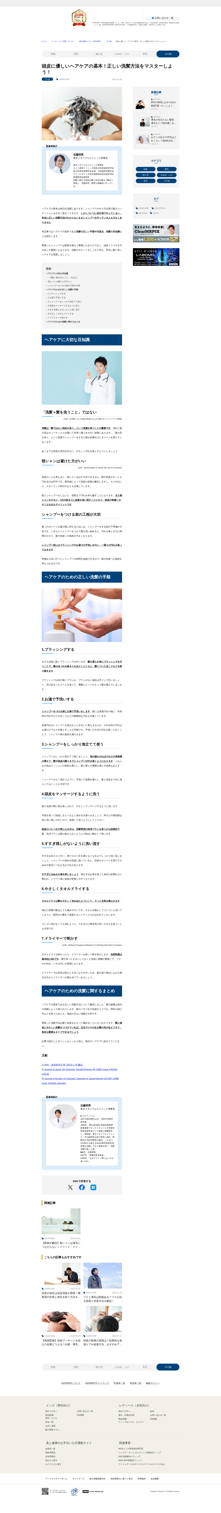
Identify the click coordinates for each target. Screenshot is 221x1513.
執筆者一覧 (135, 1383)
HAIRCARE (64, 79)
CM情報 (80, 1415)
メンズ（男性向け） (59, 1405)
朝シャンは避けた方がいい (60, 281)
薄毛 (76, 54)
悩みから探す (51, 1460)
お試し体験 (138, 32)
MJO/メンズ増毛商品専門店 (130, 1449)
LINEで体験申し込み (104, 17)
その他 (109, 41)
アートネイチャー (50, 3)
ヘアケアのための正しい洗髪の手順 (62, 289)
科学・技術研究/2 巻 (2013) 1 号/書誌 (63, 1065)
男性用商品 (50, 1452)
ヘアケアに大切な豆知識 (57, 273)
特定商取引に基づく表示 (122, 1479)
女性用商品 (50, 1456)
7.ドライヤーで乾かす (58, 318)
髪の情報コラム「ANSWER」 (90, 41)
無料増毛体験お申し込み (104, 11)
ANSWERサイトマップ (97, 1383)
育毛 (145, 54)
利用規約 (142, 1479)
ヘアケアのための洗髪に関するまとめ (63, 322)
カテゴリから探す (53, 1464)
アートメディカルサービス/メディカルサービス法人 (141, 1464)
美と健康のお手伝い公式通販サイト (69, 1442)
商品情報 (83, 32)
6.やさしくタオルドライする (61, 314)
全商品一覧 (50, 1449)
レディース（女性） (99, 3)
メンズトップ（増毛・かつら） (63, 41)
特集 (53, 54)
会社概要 (155, 1479)
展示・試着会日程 (126, 1415)
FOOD (156, 213)
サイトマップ (78, 1479)
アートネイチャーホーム (56, 1479)
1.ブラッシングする (57, 293)
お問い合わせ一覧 (85, 1411)
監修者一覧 (119, 1383)
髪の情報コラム (165, 32)
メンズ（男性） (79, 3)
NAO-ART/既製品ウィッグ (130, 1460)
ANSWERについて (71, 1383)
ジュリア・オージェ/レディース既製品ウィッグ (139, 1452)
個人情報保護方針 (97, 1479)
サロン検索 (128, 17)
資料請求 (128, 11)
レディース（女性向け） (135, 1405)
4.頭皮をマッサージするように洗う (64, 305)
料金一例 (110, 32)
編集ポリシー (153, 1383)
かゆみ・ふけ (122, 54)
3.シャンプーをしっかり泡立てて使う (65, 301)
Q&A (152, 1411)
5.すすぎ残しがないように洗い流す (64, 309)
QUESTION (160, 208)
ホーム (44, 41)
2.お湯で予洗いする (57, 297)
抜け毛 (99, 54)
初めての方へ (55, 32)
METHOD (143, 213)
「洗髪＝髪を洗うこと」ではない (63, 277)
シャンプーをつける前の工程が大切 (64, 285)
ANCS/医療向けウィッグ (129, 1456)
